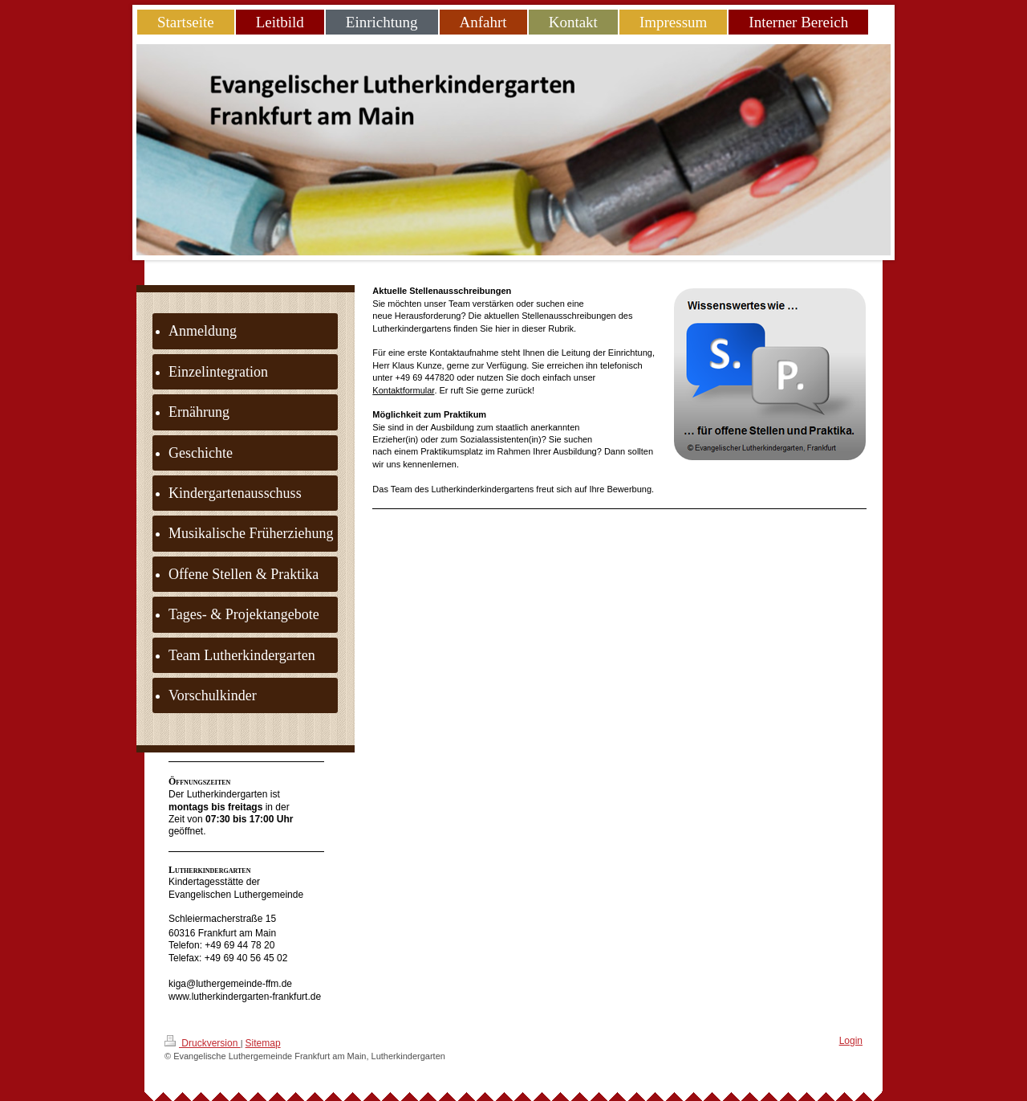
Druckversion (202, 1042)
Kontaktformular (403, 390)
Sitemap (263, 1043)
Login (851, 1040)
